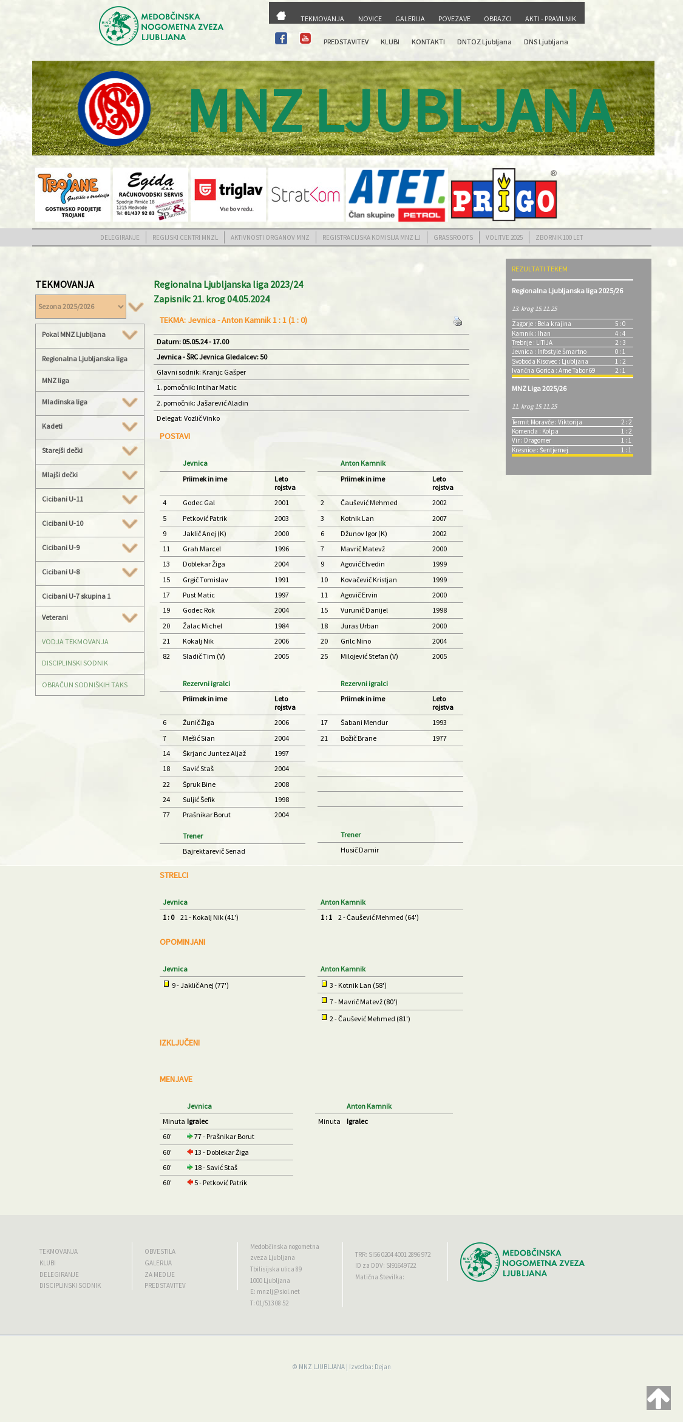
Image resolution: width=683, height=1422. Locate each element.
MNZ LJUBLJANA (322, 1366)
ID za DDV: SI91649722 (385, 1265)
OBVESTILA (159, 1251)
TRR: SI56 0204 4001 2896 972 (392, 1254)
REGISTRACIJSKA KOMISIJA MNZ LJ (371, 237)
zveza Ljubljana (272, 1257)
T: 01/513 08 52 (269, 1303)
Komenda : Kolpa (535, 431)
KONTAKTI (428, 41)
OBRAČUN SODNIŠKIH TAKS (84, 684)
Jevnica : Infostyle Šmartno (549, 351)
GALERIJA (410, 18)
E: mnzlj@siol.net (275, 1291)
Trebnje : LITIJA (532, 342)
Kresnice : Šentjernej (540, 450)
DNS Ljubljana (546, 41)
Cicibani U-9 (90, 547)
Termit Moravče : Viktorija (547, 422)
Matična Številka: (379, 1277)
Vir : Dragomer (531, 440)
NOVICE (370, 18)
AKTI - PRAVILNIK (550, 18)
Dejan (383, 1366)
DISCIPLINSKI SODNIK (75, 662)
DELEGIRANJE (120, 237)
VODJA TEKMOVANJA (75, 641)
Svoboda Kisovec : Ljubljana (550, 361)
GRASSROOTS (453, 237)
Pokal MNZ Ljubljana (90, 334)
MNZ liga (55, 380)
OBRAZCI (498, 18)
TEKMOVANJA (322, 18)
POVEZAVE (454, 18)
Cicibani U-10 (90, 523)
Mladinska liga (90, 402)
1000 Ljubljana (270, 1280)
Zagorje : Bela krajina (541, 323)
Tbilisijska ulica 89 (276, 1269)
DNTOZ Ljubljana (484, 41)
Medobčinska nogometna (284, 1246)
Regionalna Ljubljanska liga (84, 358)
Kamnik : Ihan (531, 333)
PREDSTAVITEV (346, 41)
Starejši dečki (90, 450)
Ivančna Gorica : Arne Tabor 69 (553, 370)
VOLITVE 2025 (504, 237)
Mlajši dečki (90, 475)
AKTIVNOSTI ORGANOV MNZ (270, 237)
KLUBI (390, 41)
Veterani (90, 617)
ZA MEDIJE (159, 1274)
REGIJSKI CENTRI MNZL (185, 237)
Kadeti (90, 426)
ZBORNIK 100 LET (559, 237)
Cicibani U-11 (90, 499)
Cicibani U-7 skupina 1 (76, 595)
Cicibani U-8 (90, 572)
